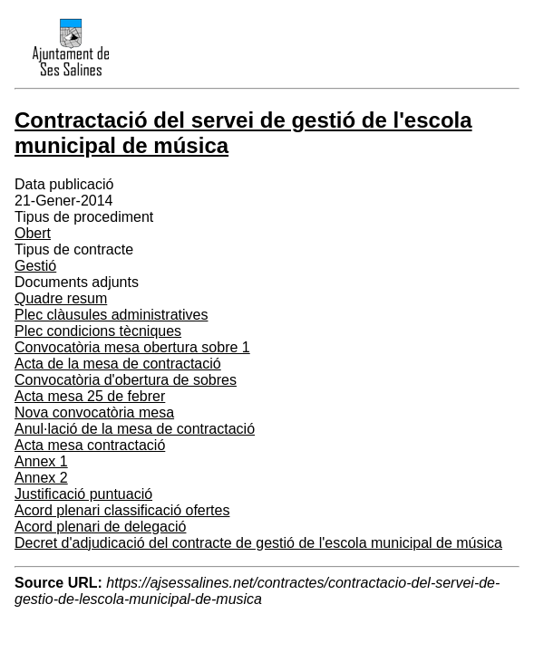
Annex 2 (41, 477)
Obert (33, 233)
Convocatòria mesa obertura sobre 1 (132, 347)
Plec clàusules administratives (111, 314)
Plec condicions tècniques (98, 331)
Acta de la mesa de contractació (118, 363)
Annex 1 (41, 461)
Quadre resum (61, 298)
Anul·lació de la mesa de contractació (135, 428)
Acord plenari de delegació (100, 526)
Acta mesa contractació (90, 445)
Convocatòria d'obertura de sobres (126, 380)
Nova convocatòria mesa (94, 412)
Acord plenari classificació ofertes (122, 510)
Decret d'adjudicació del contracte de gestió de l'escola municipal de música (258, 543)
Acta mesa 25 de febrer (90, 396)
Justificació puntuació (83, 494)
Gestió (35, 265)
